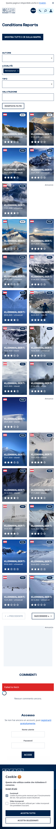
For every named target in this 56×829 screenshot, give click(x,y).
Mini (22, 115)
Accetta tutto (28, 813)
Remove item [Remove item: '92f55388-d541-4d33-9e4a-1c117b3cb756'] (18, 71)
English (42, 3)
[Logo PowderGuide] (8, 10)
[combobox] (28, 58)
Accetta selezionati (28, 820)
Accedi (28, 754)
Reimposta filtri (13, 106)
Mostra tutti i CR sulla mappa (23, 37)
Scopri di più (11, 788)
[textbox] (33, 71)
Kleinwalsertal (16, 134)
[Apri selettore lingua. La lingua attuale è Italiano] (40, 10)
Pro (22, 150)
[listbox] (28, 84)
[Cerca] (45, 10)
